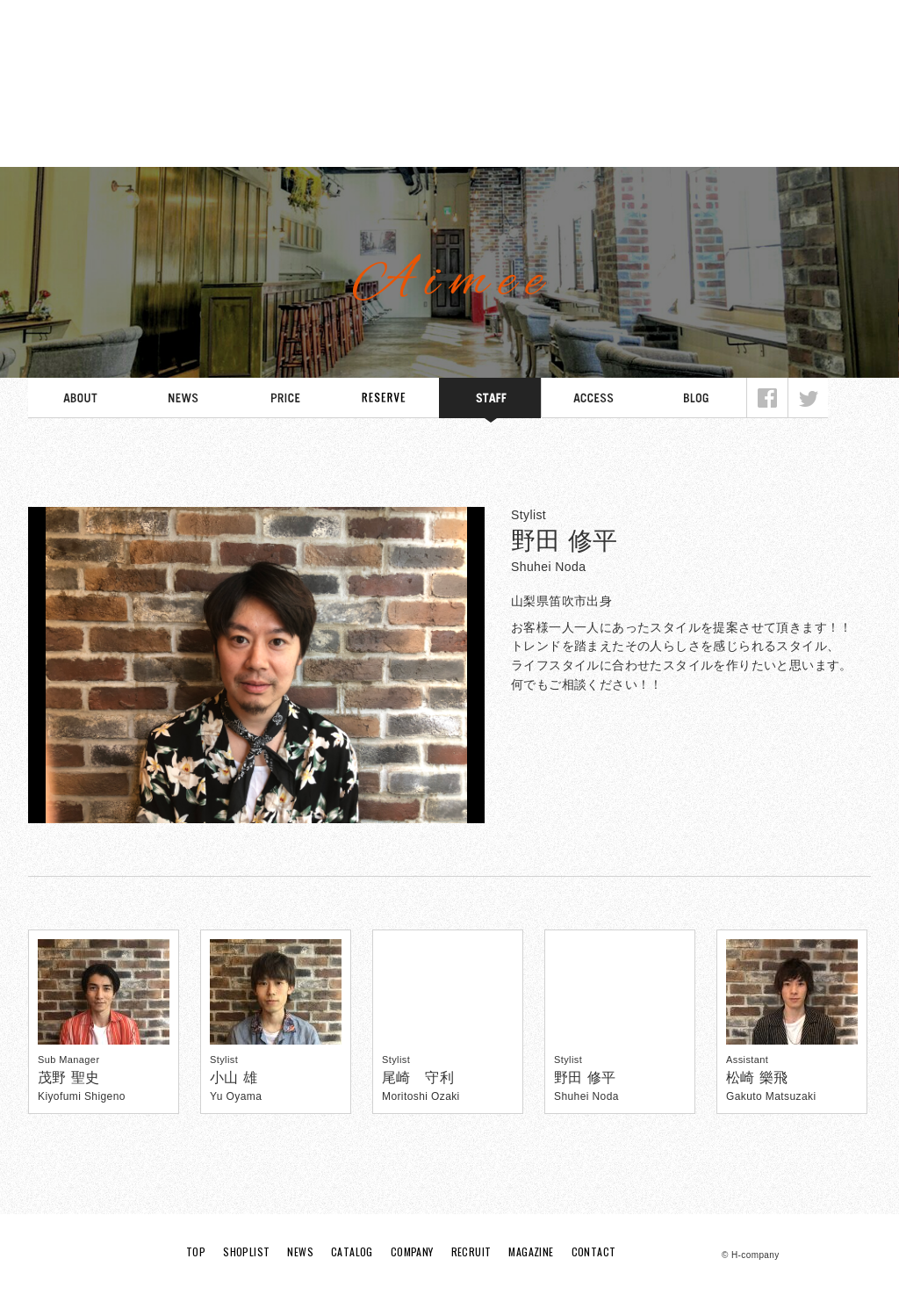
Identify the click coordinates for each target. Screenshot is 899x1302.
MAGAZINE (793, 140)
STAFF (490, 400)
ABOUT (79, 400)
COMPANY (552, 140)
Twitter (808, 400)
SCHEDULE (387, 400)
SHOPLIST (190, 140)
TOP (70, 140)
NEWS (311, 140)
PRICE (285, 400)
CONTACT (594, 1252)
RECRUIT (672, 140)
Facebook (767, 400)
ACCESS (593, 400)
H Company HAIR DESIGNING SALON (449, 57)
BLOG (695, 400)
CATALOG (431, 140)
